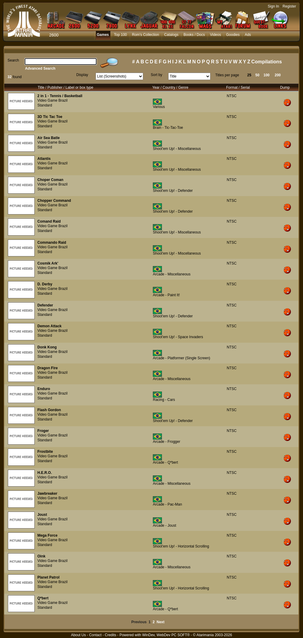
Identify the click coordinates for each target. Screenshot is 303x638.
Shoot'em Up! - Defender (173, 191)
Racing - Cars (164, 400)
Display (82, 75)
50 (257, 75)
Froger (43, 431)
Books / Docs (194, 35)
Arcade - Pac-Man (167, 504)
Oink (41, 556)
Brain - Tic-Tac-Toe (168, 127)
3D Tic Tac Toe (49, 117)
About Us (78, 635)
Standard (44, 105)
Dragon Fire (47, 368)
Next (161, 622)
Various (159, 107)
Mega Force (47, 535)
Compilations (266, 61)
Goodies (233, 35)
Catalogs (171, 35)
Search (13, 60)
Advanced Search (40, 68)
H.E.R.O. (44, 473)
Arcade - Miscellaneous (172, 274)
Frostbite (45, 451)
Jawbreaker (47, 493)
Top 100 (120, 35)
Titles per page (227, 75)
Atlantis (44, 159)
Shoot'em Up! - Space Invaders (178, 337)
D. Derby (44, 284)
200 (278, 75)
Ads (248, 35)
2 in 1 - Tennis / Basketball (59, 96)
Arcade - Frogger (166, 442)
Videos (215, 35)
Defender (45, 305)
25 (249, 75)
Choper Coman (50, 180)
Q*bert (43, 598)
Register (289, 6)
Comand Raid (49, 221)
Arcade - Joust (164, 525)
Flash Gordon (49, 410)
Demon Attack (49, 326)
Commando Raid (51, 242)
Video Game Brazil (52, 100)
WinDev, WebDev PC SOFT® (166, 635)
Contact (95, 635)
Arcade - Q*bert (165, 462)
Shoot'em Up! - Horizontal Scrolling (181, 546)
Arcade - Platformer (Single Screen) (181, 358)
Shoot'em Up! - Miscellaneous (177, 149)
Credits (110, 635)
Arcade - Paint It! (166, 295)
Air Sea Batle (48, 138)
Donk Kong (47, 347)
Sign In (273, 6)
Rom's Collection (145, 35)
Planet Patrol (48, 577)
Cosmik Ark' (47, 263)
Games (103, 35)
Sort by (156, 75)
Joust (42, 515)
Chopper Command (54, 200)
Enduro (43, 389)
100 (267, 75)
